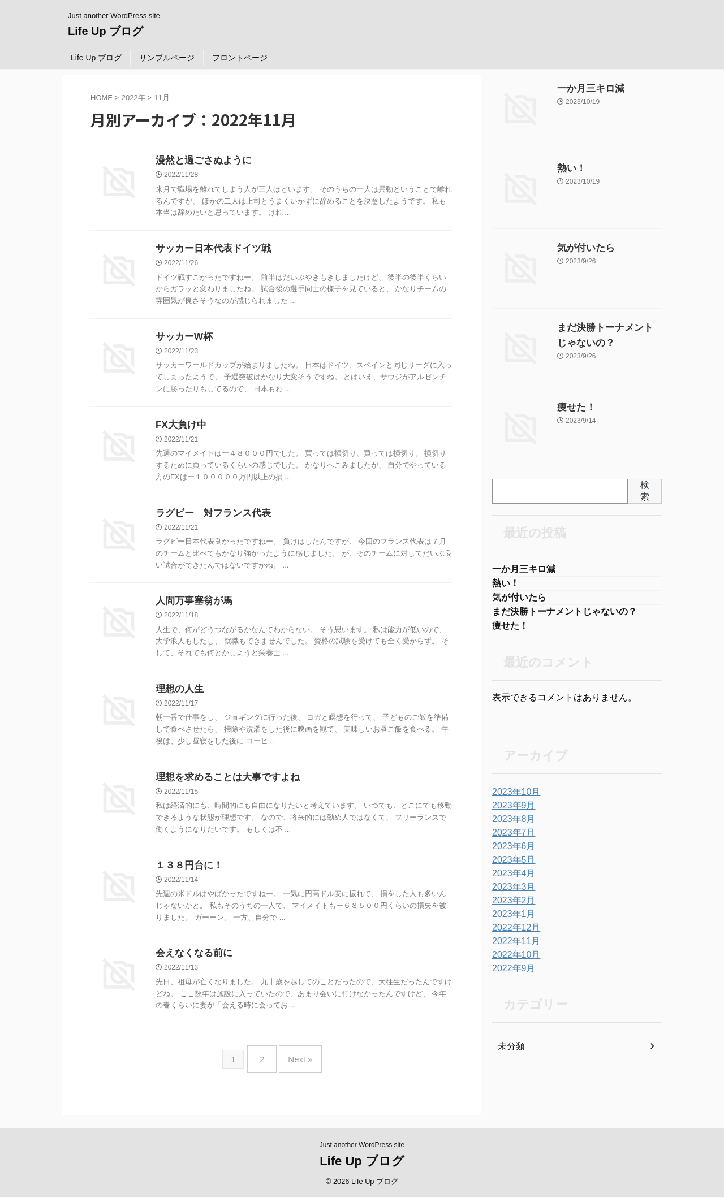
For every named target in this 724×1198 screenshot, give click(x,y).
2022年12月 (513, 933)
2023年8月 (511, 824)
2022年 (133, 97)
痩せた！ (573, 407)
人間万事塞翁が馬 (192, 607)
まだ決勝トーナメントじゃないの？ (564, 615)
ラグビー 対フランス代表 (210, 518)
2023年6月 (511, 852)
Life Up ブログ (105, 31)
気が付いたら (581, 248)
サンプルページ (167, 57)
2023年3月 (511, 892)
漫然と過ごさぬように (201, 161)
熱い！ (569, 168)
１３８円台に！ (187, 875)
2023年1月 (511, 919)
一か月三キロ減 (585, 88)
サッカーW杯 (182, 339)
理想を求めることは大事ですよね (223, 785)
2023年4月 (511, 879)
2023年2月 (511, 906)
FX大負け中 (179, 429)
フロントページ (240, 57)
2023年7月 (511, 838)
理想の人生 (178, 696)
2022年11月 (513, 947)
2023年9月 (511, 811)
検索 (644, 490)
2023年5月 (511, 865)
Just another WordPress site (362, 1145)
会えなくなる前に (192, 963)
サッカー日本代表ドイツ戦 (210, 250)
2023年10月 (513, 797)
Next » (297, 1066)
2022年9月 (511, 974)
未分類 (510, 1052)
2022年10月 (513, 960)
